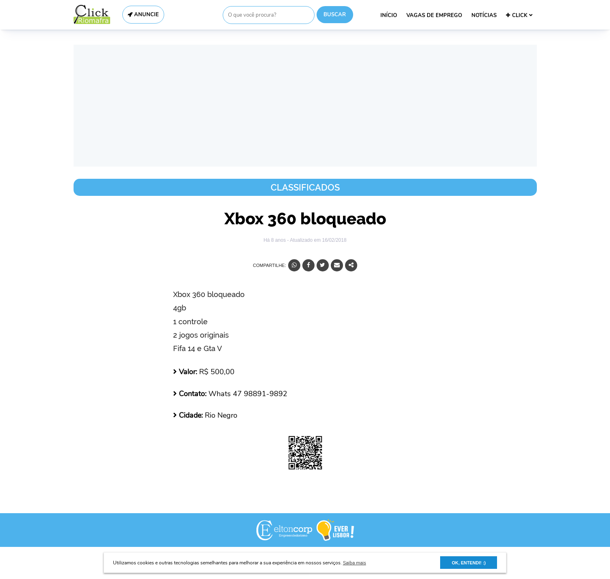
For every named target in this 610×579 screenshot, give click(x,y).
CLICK (519, 15)
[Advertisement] (305, 106)
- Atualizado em (316, 240)
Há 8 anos (275, 240)
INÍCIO (388, 15)
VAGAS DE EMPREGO (434, 15)
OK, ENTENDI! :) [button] (469, 562)
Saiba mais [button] (354, 562)
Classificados (305, 187)
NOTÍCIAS (484, 15)
